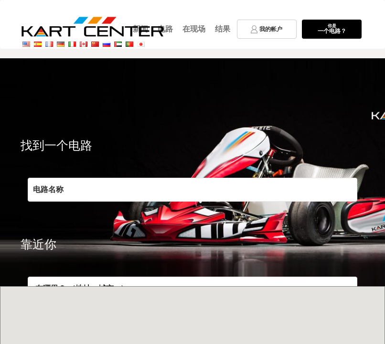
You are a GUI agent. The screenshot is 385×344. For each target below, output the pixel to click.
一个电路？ (332, 28)
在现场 (193, 29)
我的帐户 (266, 29)
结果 (222, 29)
